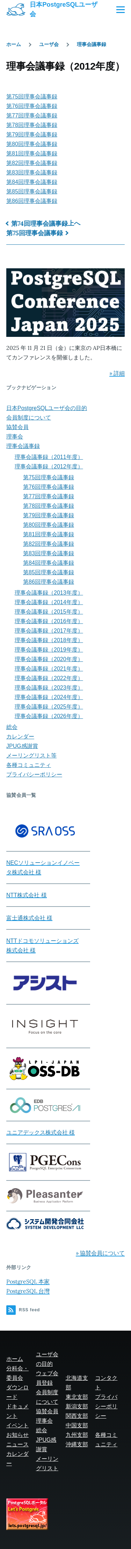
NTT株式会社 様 (26, 895)
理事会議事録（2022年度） (49, 678)
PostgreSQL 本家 (28, 1281)
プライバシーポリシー (34, 774)
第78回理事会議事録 (31, 125)
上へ (74, 223)
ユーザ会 (49, 44)
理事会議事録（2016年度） (49, 621)
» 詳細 (117, 373)
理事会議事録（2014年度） (49, 602)
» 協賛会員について (100, 1252)
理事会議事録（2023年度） (49, 688)
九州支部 (77, 1435)
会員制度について (28, 418)
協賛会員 (17, 427)
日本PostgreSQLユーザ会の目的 (46, 408)
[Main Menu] (120, 9)
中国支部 (77, 1425)
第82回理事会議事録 (31, 163)
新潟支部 (77, 1406)
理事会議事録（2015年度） (49, 612)
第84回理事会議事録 (31, 182)
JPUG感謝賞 (22, 746)
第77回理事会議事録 (31, 116)
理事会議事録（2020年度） (49, 659)
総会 (11, 727)
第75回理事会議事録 (31, 97)
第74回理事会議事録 (39, 223)
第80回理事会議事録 (31, 144)
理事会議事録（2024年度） (49, 697)
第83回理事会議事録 (31, 172)
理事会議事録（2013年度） (49, 593)
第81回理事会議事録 (31, 153)
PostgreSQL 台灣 (28, 1290)
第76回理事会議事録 (31, 106)
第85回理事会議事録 (31, 191)
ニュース (17, 1444)
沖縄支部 (77, 1444)
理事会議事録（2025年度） (49, 707)
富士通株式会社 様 (29, 918)
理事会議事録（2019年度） (49, 650)
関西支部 (77, 1416)
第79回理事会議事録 (31, 134)
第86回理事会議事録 (31, 201)
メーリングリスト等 (31, 756)
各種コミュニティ (28, 765)
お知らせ (17, 1435)
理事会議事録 (91, 44)
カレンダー (20, 737)
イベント (17, 1425)
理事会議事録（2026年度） (49, 716)
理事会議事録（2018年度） (49, 640)
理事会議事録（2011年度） (49, 457)
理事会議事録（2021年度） (49, 669)
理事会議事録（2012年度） (49, 466)
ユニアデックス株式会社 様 (40, 1132)
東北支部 (77, 1397)
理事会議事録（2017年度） (49, 631)
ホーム (13, 44)
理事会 (14, 437)
